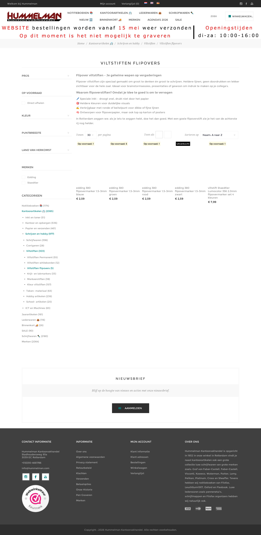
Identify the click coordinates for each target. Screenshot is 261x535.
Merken (27, 167)
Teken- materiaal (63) (39, 290)
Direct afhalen (35, 102)
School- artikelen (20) (39, 301)
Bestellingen (137, 462)
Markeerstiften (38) (38, 279)
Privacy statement (87, 462)
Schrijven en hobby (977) (39, 233)
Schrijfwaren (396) (37, 240)
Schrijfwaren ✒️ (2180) (35, 336)
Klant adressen (139, 456)
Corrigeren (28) (35, 245)
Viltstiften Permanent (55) (42, 257)
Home (80, 43)
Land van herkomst (36, 150)
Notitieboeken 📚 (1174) (35, 205)
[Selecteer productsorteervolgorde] (219, 135)
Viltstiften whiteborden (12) (43, 262)
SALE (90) (27, 330)
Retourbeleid (84, 467)
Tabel (159, 134)
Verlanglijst (137, 473)
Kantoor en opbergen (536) (41, 222)
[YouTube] (45, 506)
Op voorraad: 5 (119, 143)
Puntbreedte (31, 132)
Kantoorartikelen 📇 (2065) (37, 211)
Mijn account (107, 3)
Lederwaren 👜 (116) (33, 319)
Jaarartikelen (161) (32, 314)
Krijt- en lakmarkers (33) (41, 273)
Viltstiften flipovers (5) (40, 268)
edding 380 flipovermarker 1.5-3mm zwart (190, 191)
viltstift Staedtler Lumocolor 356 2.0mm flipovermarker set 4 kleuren (222, 192)
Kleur (26, 115)
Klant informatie (140, 451)
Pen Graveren (84, 495)
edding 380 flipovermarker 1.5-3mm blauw (91, 191)
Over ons (81, 451)
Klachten (81, 473)
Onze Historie (84, 489)
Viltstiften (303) (35, 250)
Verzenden (82, 478)
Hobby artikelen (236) (39, 296)
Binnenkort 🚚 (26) (32, 325)
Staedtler (32, 182)
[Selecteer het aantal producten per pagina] (90, 135)
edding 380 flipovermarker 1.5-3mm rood (157, 191)
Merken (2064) (30, 341)
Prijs (25, 75)
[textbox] (208, 16)
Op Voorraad (32, 93)
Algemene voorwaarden (90, 456)
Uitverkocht (183, 143)
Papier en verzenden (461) (40, 228)
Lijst (167, 134)
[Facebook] (35, 506)
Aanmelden (133, 408)
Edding (31, 177)
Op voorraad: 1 (86, 143)
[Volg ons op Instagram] (25, 506)
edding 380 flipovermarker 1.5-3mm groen (124, 191)
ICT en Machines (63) (37, 308)
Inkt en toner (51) (35, 217)
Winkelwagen (138, 467)
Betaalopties (83, 484)
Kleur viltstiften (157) (39, 284)
